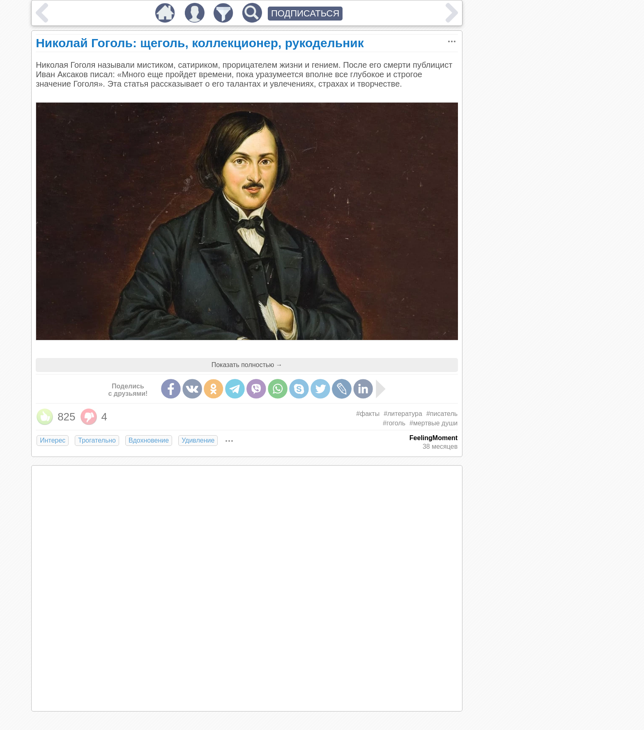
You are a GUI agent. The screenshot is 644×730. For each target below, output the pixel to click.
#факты (368, 413)
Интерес (52, 440)
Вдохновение (149, 440)
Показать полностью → (247, 364)
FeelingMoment (433, 437)
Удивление (198, 440)
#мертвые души (433, 423)
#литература (403, 413)
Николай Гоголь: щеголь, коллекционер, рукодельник (200, 43)
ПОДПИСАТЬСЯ (305, 13)
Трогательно (97, 440)
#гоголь (394, 423)
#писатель (442, 413)
